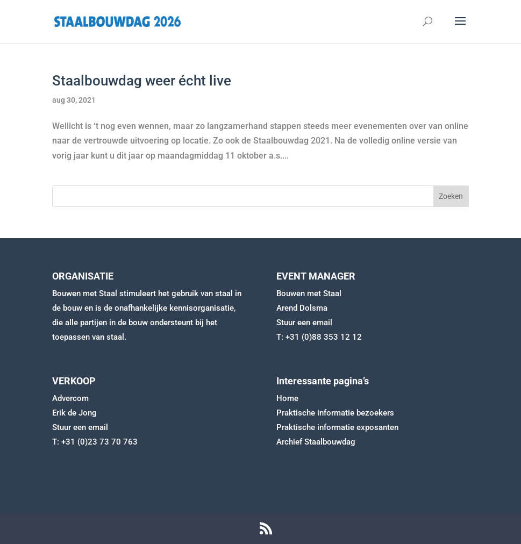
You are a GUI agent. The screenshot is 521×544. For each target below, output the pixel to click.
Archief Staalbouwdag (315, 442)
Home (287, 398)
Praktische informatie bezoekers (335, 413)
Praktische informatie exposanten (337, 427)
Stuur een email (304, 322)
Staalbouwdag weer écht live (141, 81)
